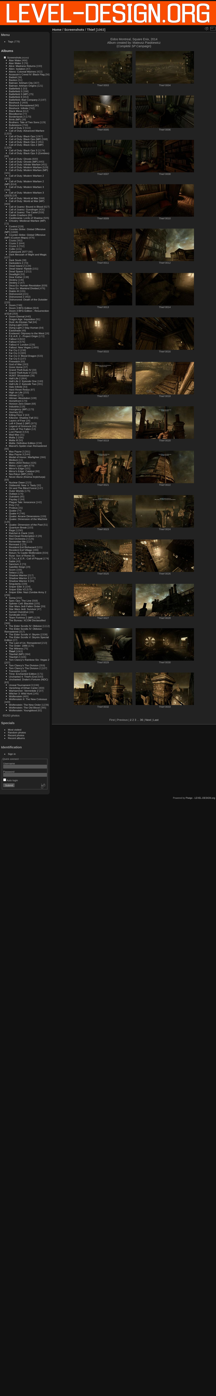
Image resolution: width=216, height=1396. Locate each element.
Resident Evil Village (20, 550)
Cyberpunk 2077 (18, 251)
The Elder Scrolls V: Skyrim (24, 634)
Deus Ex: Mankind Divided (24, 288)
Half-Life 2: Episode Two (22, 383)
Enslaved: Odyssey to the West (26, 333)
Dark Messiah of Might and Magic (28, 254)
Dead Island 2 (17, 265)
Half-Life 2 (15, 378)
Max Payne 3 (16, 454)
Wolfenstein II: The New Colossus (28, 699)
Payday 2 (14, 499)
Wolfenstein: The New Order (25, 704)
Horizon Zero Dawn (20, 403)
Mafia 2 (13, 437)
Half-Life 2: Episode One (23, 381)
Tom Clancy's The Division (23, 665)
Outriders (14, 496)
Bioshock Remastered (21, 105)
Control (13, 226)
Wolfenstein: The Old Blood (24, 707)
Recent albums (16, 738)
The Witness (16, 648)
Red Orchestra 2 (18, 538)
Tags (10, 41)
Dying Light (15, 324)
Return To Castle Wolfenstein (25, 552)
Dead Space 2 (17, 271)
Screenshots (14, 57)
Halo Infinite (15, 386)
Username (9, 763)
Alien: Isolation (17, 68)
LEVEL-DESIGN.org (204, 798)
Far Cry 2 (14, 350)
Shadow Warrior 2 (19, 578)
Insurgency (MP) (18, 409)
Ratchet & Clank (18, 533)
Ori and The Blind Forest (23, 488)
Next (148, 719)
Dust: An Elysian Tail (20, 322)
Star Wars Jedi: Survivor (22, 609)
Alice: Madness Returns (22, 66)
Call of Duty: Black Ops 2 (23, 141)
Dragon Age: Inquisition (22, 319)
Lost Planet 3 (16, 431)
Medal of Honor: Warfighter (24, 457)
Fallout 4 (14, 341)
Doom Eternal (16, 316)
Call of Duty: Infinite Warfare (25, 164)
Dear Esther (15, 277)
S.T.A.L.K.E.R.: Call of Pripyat (25, 558)
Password (8, 771)
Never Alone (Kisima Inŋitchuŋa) (27, 476)
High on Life (15, 392)
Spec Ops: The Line (20, 600)
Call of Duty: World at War (23, 198)
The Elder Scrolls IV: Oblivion (25, 626)
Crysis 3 (13, 246)
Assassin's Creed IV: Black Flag (27, 74)
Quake (12, 510)
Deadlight (14, 274)
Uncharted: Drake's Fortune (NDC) (28, 679)
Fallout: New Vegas (20, 347)
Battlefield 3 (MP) (18, 94)
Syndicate (14, 614)
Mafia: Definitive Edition (22, 443)
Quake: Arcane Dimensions (24, 516)
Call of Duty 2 (16, 127)
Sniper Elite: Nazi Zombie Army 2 (27, 592)
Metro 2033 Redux (19, 462)
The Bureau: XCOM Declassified (27, 620)
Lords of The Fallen (20, 429)
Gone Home (15, 367)
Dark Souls (15, 260)
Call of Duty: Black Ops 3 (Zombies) (29, 153)
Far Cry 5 (14, 358)
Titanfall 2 (14, 656)
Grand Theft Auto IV (20, 369)
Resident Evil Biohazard (22, 547)
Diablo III (14, 291)
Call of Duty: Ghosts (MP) (23, 161)
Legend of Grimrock (20, 426)
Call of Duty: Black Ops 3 (23, 150)
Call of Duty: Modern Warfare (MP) (28, 170)
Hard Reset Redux (19, 389)
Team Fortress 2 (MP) (21, 617)
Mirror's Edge (16, 468)
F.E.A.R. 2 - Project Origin (23, 336)
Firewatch (14, 361)
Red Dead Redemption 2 (23, 535)
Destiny (13, 279)
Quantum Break (18, 527)
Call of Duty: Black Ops (22, 136)
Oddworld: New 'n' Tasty (22, 485)
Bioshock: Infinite (18, 108)
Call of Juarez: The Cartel (23, 212)
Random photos (17, 732)
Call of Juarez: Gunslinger (23, 209)
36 (141, 719)
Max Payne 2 (16, 451)
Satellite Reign (17, 566)
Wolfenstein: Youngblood (23, 710)
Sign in (12, 753)
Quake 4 (13, 513)
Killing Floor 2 (16, 414)
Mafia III (13, 440)
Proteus (13, 507)
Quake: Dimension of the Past (26, 524)
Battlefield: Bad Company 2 (24, 99)
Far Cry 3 (14, 353)
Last (156, 719)
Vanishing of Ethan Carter (23, 687)
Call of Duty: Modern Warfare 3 (26, 187)
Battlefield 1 (15, 88)
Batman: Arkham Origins (23, 85)
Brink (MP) (15, 119)
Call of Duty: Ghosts (20, 158)
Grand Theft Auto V (20, 372)
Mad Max (14, 434)
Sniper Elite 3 (16, 586)
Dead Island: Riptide (20, 268)
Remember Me (17, 541)
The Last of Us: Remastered (25, 642)
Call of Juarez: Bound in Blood (26, 206)
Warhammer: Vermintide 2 (23, 690)
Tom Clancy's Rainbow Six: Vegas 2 (29, 659)
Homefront (15, 400)
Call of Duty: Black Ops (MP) (25, 139)
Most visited (14, 729)
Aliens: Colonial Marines (22, 71)
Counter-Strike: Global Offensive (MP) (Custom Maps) (25, 236)
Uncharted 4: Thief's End (23, 676)
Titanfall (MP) (16, 654)
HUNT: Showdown (19, 375)
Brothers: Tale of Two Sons (24, 122)
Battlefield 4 (15, 96)
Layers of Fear (17, 420)
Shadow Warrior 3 (19, 580)
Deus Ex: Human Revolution (25, 285)
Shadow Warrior (18, 575)
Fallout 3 (14, 338)
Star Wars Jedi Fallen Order (24, 606)
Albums (7, 51)
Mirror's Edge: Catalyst (22, 471)
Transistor (14, 671)
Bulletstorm (15, 125)
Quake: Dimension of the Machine (28, 519)
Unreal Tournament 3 (21, 685)
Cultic (12, 248)
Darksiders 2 (16, 262)
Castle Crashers (18, 215)
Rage (12, 530)
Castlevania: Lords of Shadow (26, 217)
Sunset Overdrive (19, 611)
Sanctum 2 (15, 564)
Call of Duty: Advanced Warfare (26, 130)
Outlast (13, 493)
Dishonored (15, 293)
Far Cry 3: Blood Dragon (23, 355)
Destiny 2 (14, 282)
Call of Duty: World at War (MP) (26, 201)
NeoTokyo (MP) (17, 474)
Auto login (10, 780)
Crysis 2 (13, 243)
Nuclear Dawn (17, 482)
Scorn (12, 569)
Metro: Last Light (18, 465)
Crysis (12, 240)
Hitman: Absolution (19, 398)
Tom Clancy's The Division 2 (25, 668)
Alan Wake (15, 60)
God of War (15, 364)
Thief (12, 651)
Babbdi (13, 77)
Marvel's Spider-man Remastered (28, 445)
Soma (12, 597)
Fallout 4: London (19, 344)
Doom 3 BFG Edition (20, 308)
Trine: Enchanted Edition (23, 673)
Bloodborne (15, 113)
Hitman (13, 395)
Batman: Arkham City (21, 82)
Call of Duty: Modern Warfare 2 (26, 175)
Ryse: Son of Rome (20, 555)
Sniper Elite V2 (17, 589)
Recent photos (16, 735)
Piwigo (189, 798)
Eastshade (15, 330)
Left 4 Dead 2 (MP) (19, 423)
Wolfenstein (15, 696)
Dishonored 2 (16, 296)
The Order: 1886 (18, 645)
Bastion (13, 80)
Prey (11, 505)
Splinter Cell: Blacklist (21, 603)
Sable (12, 561)
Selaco (13, 572)
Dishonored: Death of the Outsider (28, 299)
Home (57, 29)
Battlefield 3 (15, 91)
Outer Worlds (16, 490)
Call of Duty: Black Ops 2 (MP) (26, 144)
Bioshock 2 (15, 102)
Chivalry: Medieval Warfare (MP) (27, 220)
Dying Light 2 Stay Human (23, 327)
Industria (14, 406)
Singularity (15, 583)
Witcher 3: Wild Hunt (20, 693)
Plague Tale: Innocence (22, 502)
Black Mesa (15, 111)
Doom (12, 305)
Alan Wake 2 (16, 63)
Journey (13, 412)
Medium (13, 459)
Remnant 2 (15, 544)
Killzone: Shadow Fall (21, 417)
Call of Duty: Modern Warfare (25, 167)
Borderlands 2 (17, 116)
